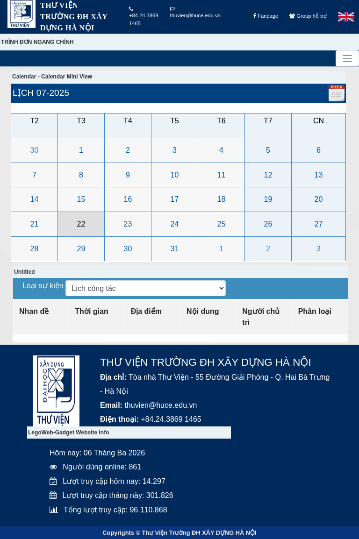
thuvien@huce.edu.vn (195, 12)
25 (221, 224)
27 (319, 224)
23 (128, 224)
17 (175, 199)
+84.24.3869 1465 (143, 16)
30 (34, 150)
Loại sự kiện (43, 286)
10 (175, 175)
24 (175, 224)
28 (34, 249)
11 (221, 175)
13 (319, 175)
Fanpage (265, 16)
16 (128, 199)
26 (268, 224)
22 (81, 224)
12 (268, 175)
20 (319, 199)
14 (34, 199)
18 (221, 199)
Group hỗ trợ (307, 16)
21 (34, 224)
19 (268, 199)
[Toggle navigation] (347, 58)
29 (81, 249)
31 (175, 249)
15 (81, 199)
